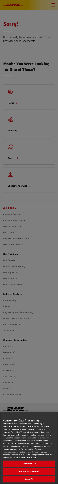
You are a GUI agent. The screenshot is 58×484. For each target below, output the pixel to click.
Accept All (29, 479)
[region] (29, 448)
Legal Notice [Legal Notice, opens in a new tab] (31, 457)
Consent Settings (29, 463)
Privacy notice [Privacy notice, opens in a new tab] (19, 457)
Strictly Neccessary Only (29, 471)
